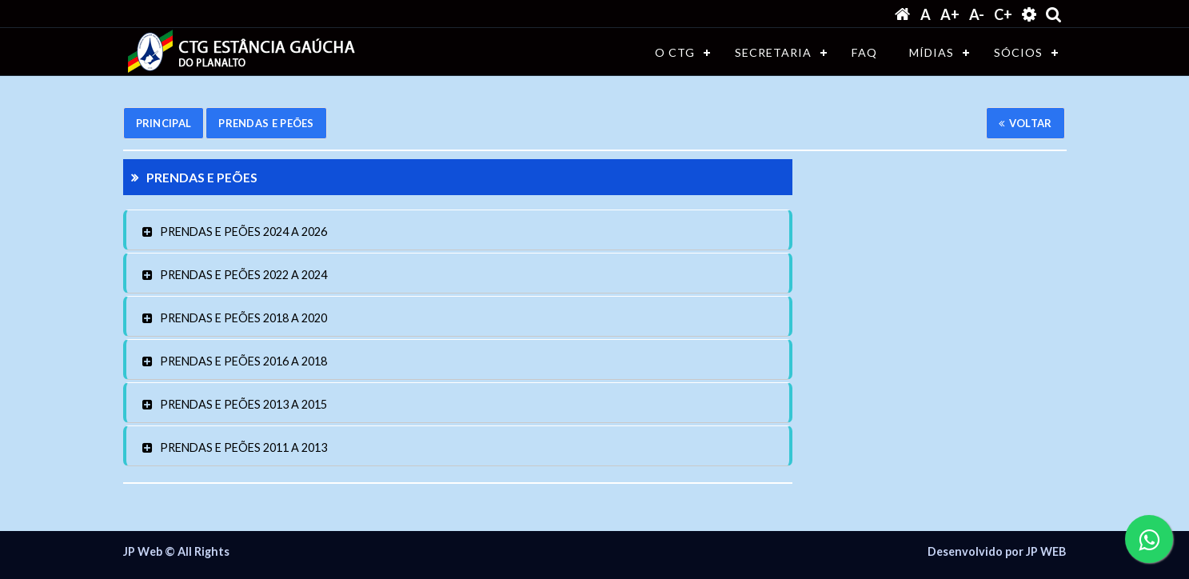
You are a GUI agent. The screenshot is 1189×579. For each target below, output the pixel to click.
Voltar (1025, 123)
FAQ (864, 52)
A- (976, 14)
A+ (950, 14)
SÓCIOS (1018, 52)
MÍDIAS (931, 52)
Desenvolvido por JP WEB (997, 551)
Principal (164, 123)
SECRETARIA (773, 52)
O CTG (675, 52)
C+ (1003, 14)
